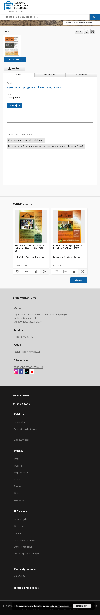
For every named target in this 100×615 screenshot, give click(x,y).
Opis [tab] (18, 75)
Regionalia (19, 422)
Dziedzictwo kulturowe (26, 429)
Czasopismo (13, 97)
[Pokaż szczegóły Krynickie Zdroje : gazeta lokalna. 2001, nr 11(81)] (82, 271)
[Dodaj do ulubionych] (86, 31)
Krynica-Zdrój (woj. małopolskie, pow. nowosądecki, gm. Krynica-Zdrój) (45, 146)
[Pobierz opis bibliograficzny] (26, 271)
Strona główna (21, 403)
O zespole (19, 526)
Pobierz (14, 68)
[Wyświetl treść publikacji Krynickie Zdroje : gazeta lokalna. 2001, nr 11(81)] (73, 271)
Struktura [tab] (81, 75)
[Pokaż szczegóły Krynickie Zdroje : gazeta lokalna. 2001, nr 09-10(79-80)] (43, 271)
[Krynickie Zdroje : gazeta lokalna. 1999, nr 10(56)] (12, 46)
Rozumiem (81, 606)
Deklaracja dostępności (26, 553)
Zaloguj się (20, 575)
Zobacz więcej (21, 439)
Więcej (78, 280)
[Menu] (96, 3)
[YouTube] (32, 371)
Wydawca (19, 500)
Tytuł (16, 458)
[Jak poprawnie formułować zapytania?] (97, 23)
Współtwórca (21, 472)
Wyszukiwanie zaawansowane (79, 22)
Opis (16, 493)
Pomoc (18, 533)
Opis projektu (21, 519)
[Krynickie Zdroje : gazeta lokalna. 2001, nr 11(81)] (69, 227)
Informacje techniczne (25, 539)
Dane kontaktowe (23, 546)
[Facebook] (21, 371)
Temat (17, 479)
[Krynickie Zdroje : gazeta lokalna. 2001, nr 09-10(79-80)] (31, 227)
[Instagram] (16, 371)
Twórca (18, 465)
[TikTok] (27, 371)
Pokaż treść (15, 59)
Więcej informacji (60, 606)
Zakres (17, 486)
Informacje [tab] (49, 75)
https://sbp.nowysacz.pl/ (28, 366)
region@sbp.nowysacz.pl (27, 351)
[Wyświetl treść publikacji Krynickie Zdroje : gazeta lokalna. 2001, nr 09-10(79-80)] (35, 271)
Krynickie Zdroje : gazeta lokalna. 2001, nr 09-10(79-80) (29, 248)
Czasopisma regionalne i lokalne (25, 140)
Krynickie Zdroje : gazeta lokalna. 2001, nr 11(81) (67, 247)
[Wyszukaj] (95, 17)
